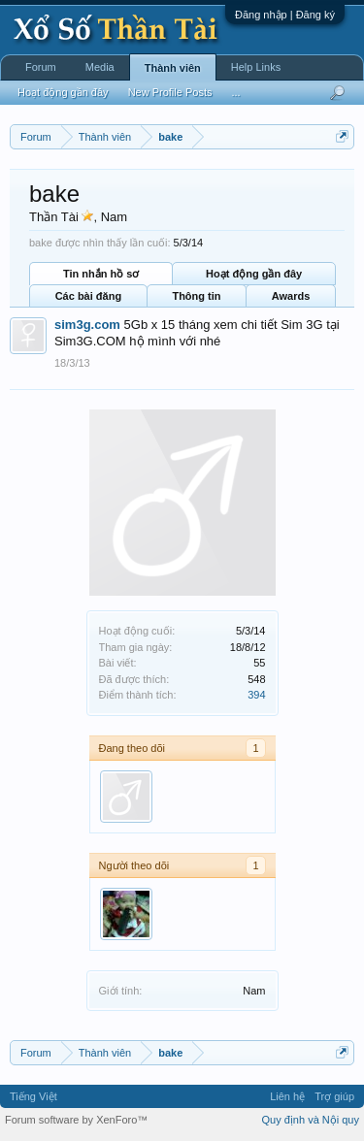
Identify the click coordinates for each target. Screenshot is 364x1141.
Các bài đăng (88, 296)
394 (256, 695)
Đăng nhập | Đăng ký (285, 14)
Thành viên (173, 68)
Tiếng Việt (33, 1096)
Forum (40, 67)
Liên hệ (287, 1096)
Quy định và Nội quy (311, 1119)
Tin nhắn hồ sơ (101, 273)
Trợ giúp (334, 1096)
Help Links (256, 67)
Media (100, 67)
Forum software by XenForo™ (76, 1119)
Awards (291, 296)
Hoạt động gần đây (254, 273)
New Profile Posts (170, 92)
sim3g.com (87, 324)
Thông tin (196, 296)
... (235, 92)
